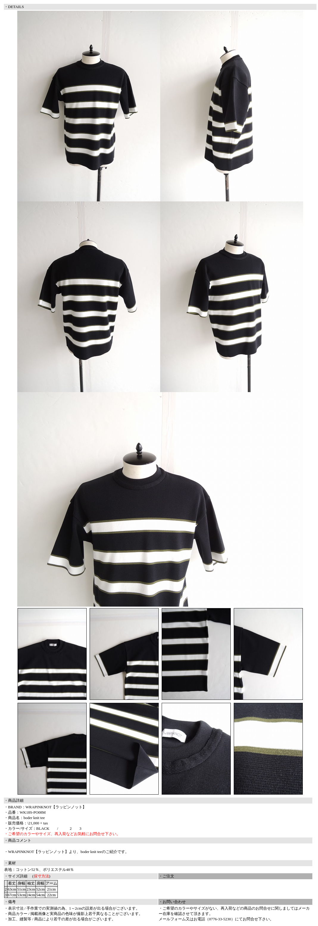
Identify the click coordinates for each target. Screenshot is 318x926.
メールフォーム (172, 919)
